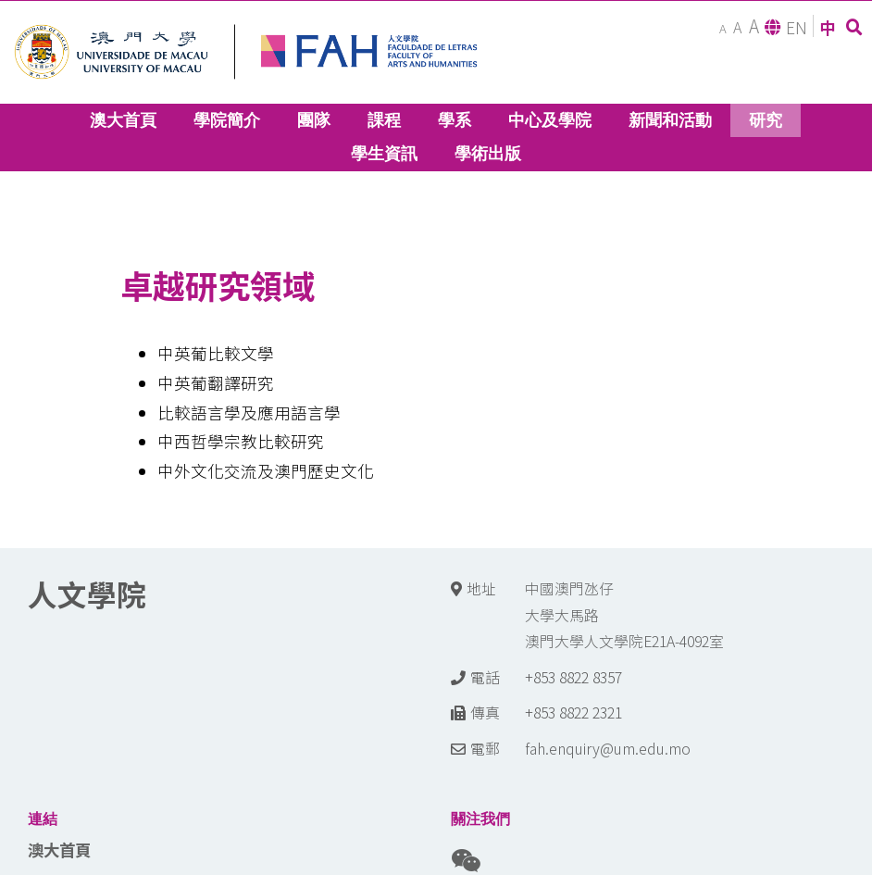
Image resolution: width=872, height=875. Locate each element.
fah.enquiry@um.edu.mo (608, 748)
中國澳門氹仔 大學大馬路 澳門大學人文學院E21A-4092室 (624, 615)
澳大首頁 (59, 849)
